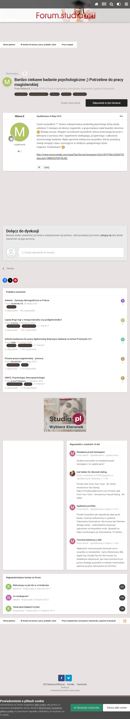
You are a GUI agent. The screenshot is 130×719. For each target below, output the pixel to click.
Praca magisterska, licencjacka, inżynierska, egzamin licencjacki (80, 88)
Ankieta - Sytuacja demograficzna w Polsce (27, 300)
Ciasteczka (82, 684)
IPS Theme (48, 684)
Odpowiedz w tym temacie (107, 103)
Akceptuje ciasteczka (85, 707)
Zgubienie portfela (86, 505)
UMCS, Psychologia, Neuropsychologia (25, 377)
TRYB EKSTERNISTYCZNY (26, 607)
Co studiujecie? (21, 596)
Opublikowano (49, 116)
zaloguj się (105, 235)
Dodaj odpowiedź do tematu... (39, 252)
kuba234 (17, 588)
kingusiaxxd (18, 610)
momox (14, 323)
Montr (86, 455)
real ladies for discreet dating (92, 472)
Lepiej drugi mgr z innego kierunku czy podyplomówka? (33, 319)
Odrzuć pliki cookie (116, 707)
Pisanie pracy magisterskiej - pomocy (24, 358)
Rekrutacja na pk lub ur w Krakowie (31, 585)
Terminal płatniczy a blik (89, 539)
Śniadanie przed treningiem (91, 452)
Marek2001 (16, 361)
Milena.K (25, 88)
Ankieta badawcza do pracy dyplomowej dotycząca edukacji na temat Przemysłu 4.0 (48, 339)
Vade (13, 342)
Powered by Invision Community (65, 690)
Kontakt (70, 684)
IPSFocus (60, 684)
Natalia (16, 599)
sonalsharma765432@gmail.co (98, 475)
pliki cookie (40, 704)
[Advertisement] (103, 45)
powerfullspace (18, 381)
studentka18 (17, 303)
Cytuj (46, 167)
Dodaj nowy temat (70, 103)
